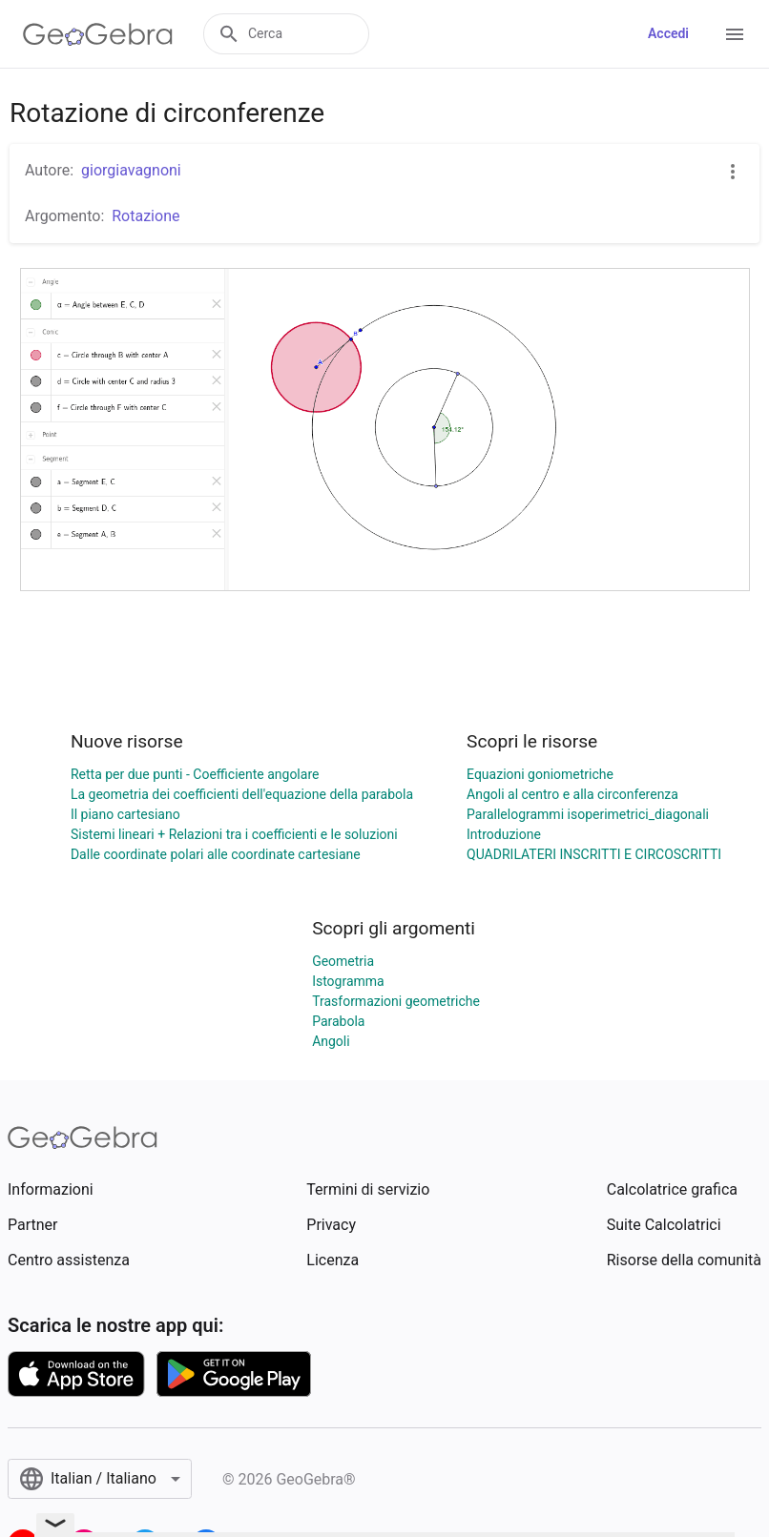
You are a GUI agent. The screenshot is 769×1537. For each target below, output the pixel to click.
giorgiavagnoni (131, 170)
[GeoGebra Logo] (98, 34)
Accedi (668, 33)
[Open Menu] (734, 34)
